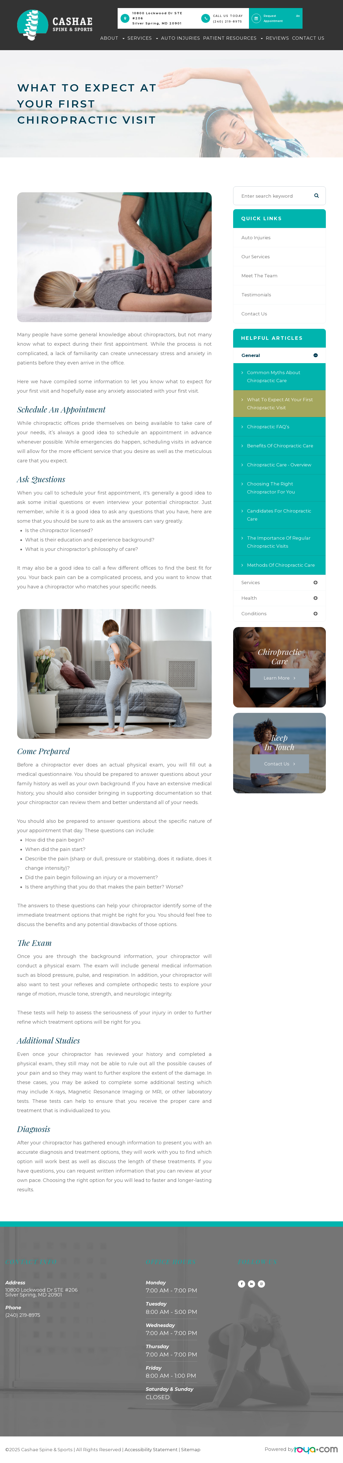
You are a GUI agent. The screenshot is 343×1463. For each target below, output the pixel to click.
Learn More (276, 687)
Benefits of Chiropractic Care (281, 446)
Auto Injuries (180, 38)
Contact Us (308, 38)
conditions (254, 622)
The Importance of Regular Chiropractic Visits (280, 542)
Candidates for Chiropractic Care (280, 515)
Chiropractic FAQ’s (269, 427)
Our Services (256, 256)
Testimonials (256, 294)
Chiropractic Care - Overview (281, 465)
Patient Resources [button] (233, 38)
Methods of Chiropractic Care (276, 569)
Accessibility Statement (152, 1449)
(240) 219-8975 (227, 21)
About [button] (112, 38)
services (251, 591)
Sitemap (192, 1449)
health (249, 606)
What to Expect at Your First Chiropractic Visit (281, 404)
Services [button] (143, 38)
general (251, 355)
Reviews (277, 38)
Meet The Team (260, 275)
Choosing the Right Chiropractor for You (271, 488)
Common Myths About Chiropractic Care (274, 377)
